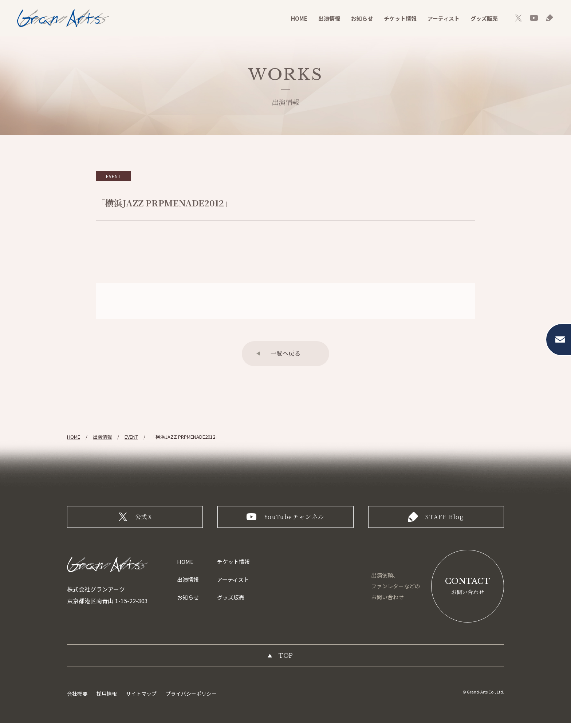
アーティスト (444, 18)
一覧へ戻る (286, 353)
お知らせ (362, 18)
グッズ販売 (484, 18)
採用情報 (107, 693)
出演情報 (329, 18)
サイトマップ (141, 693)
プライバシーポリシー (191, 693)
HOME (299, 18)
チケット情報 (400, 18)
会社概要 (77, 693)
